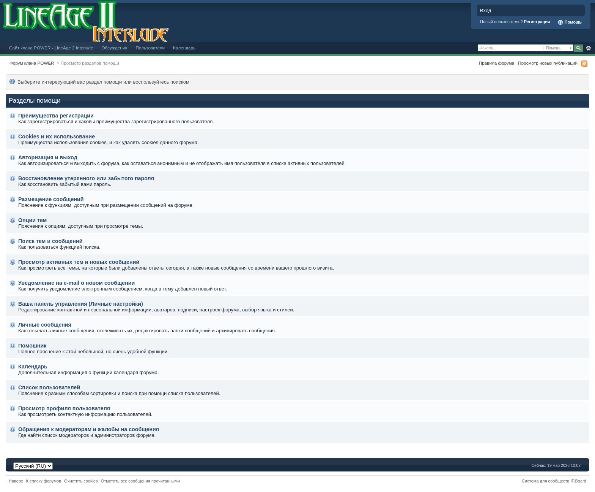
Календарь (184, 47)
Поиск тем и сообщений (50, 241)
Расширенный (588, 48)
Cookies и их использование (56, 136)
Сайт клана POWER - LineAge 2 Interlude (51, 47)
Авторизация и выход (47, 157)
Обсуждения (114, 47)
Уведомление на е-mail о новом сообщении (76, 283)
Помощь (569, 22)
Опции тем (32, 220)
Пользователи (150, 47)
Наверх (16, 481)
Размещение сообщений (51, 199)
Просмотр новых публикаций (548, 62)
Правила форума (496, 62)
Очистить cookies (81, 481)
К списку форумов (43, 481)
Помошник (32, 346)
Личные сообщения (44, 325)
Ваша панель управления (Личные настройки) (80, 304)
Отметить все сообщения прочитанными (140, 481)
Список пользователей (49, 387)
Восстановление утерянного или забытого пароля (86, 178)
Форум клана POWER (31, 62)
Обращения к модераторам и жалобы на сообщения (88, 429)
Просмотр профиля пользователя (64, 408)
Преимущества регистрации (56, 116)
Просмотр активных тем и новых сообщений (78, 262)
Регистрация (537, 21)
